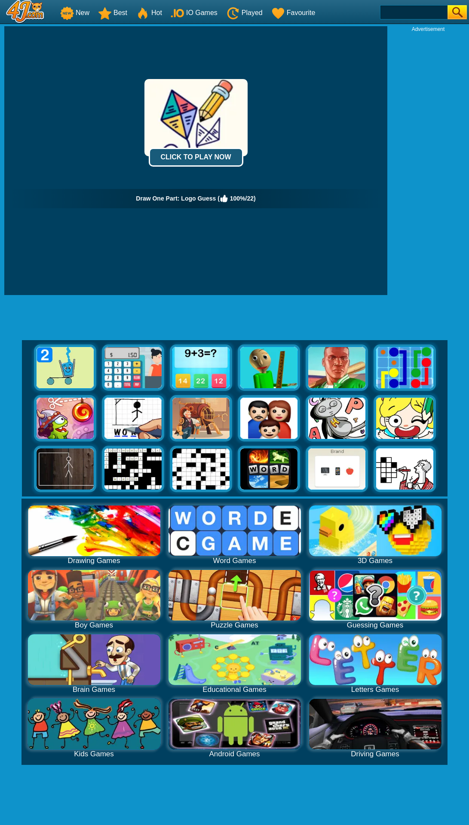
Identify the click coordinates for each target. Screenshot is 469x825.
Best (112, 12)
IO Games (194, 12)
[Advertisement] (428, 161)
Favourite (293, 12)
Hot (149, 12)
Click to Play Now (195, 157)
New (74, 12)
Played (244, 12)
